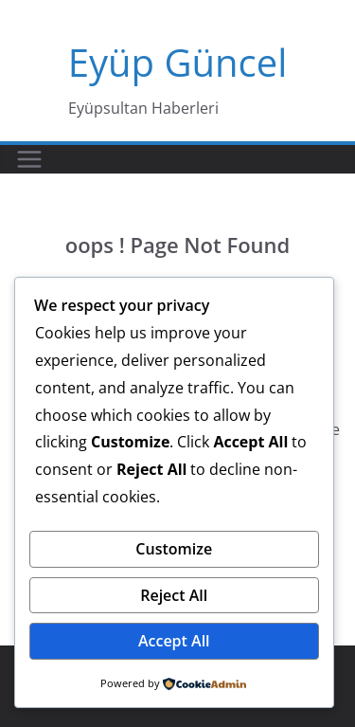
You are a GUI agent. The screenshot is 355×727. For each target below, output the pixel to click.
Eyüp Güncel (178, 62)
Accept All (174, 640)
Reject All (173, 595)
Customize (173, 548)
